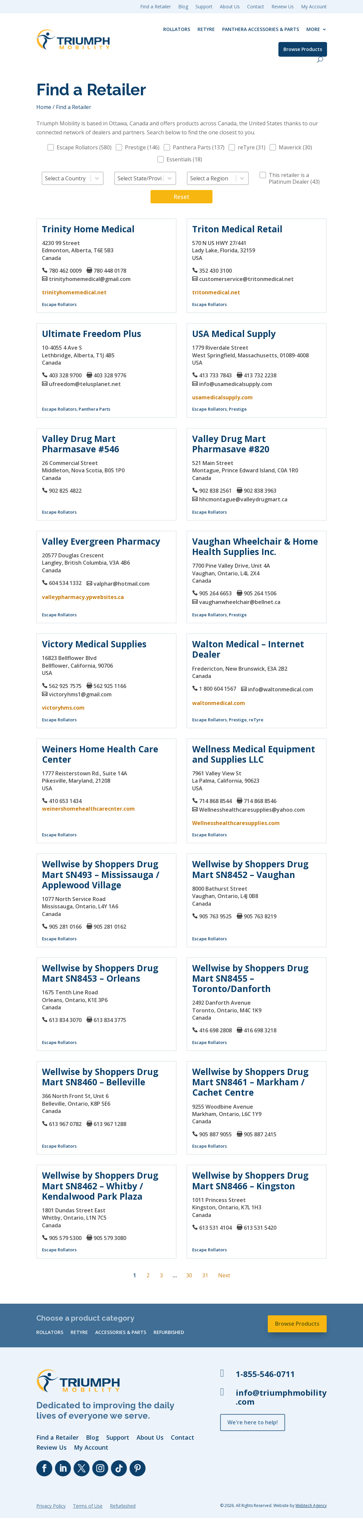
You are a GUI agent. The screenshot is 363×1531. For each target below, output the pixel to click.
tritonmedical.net (216, 292)
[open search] (320, 59)
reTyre (206, 29)
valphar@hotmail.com (122, 583)
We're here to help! (252, 1422)
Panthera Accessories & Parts (260, 29)
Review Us (282, 7)
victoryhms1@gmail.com (80, 694)
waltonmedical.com (218, 703)
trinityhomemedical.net (74, 292)
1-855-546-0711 (265, 1373)
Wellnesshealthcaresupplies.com (236, 823)
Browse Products (302, 49)
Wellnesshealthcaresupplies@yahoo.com (252, 809)
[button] (79, 147)
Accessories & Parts (120, 1332)
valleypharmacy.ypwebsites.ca (83, 597)
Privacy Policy (51, 1506)
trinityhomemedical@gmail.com (90, 279)
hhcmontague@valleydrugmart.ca (243, 499)
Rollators (176, 29)
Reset (181, 197)
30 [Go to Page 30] (189, 1275)
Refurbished (169, 1332)
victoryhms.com (63, 707)
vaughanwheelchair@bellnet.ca (239, 602)
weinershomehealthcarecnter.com (88, 808)
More (313, 29)
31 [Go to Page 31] (205, 1275)
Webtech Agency (311, 1505)
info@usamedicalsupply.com (235, 384)
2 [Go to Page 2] (148, 1275)
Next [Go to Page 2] (224, 1275)
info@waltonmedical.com (280, 689)
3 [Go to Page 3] (161, 1275)
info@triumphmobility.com (281, 1397)
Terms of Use (88, 1506)
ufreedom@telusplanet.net (85, 384)
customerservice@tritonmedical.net (246, 279)
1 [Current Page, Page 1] (134, 1275)
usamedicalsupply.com (222, 397)
